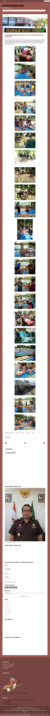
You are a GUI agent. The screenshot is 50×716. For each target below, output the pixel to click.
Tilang (7, 614)
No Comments (21, 38)
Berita (7, 603)
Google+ (23, 432)
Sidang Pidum (8, 612)
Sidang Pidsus (8, 610)
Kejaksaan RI (6, 668)
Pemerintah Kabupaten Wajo (9, 664)
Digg (33, 432)
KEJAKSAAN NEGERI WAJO (13, 5)
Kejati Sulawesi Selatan (8, 666)
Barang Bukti (8, 601)
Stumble (28, 432)
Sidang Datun (8, 608)
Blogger (28, 596)
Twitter (18, 432)
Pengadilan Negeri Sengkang (9, 665)
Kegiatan (7, 605)
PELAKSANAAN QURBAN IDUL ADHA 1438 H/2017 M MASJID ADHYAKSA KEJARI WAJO (24, 35)
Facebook (12, 432)
